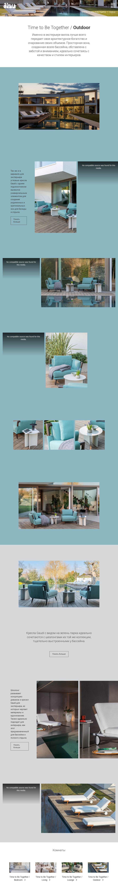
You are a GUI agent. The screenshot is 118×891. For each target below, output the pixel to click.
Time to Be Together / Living (46, 878)
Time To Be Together (98, 12)
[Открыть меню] (113, 5)
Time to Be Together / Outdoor (98, 878)
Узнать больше (16, 220)
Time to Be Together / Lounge (72, 878)
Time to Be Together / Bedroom (20, 878)
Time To (84, 12)
